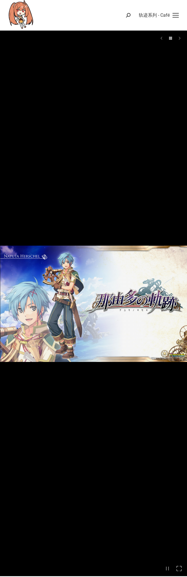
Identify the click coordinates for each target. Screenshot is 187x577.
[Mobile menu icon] (158, 15)
